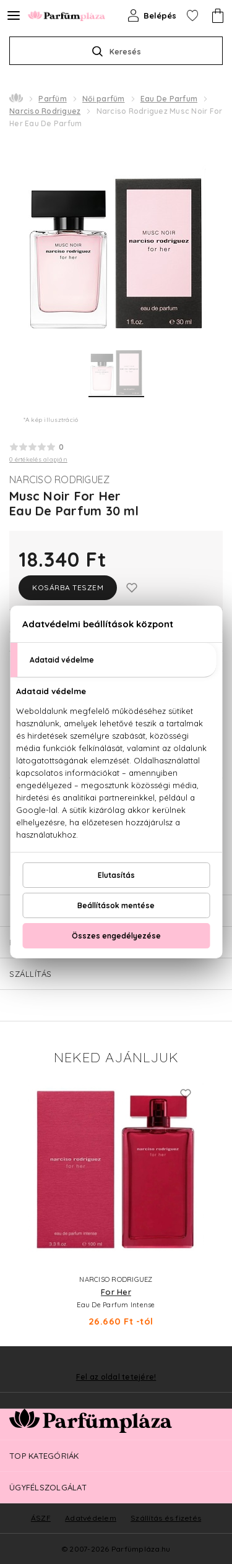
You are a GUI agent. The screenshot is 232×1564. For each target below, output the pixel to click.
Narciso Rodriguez (44, 111)
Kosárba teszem (67, 587)
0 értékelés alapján (38, 459)
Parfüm (52, 98)
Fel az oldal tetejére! (116, 1377)
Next (213, 1201)
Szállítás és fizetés (166, 1518)
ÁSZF (41, 1518)
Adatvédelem (90, 1518)
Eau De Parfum (168, 98)
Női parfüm (103, 98)
